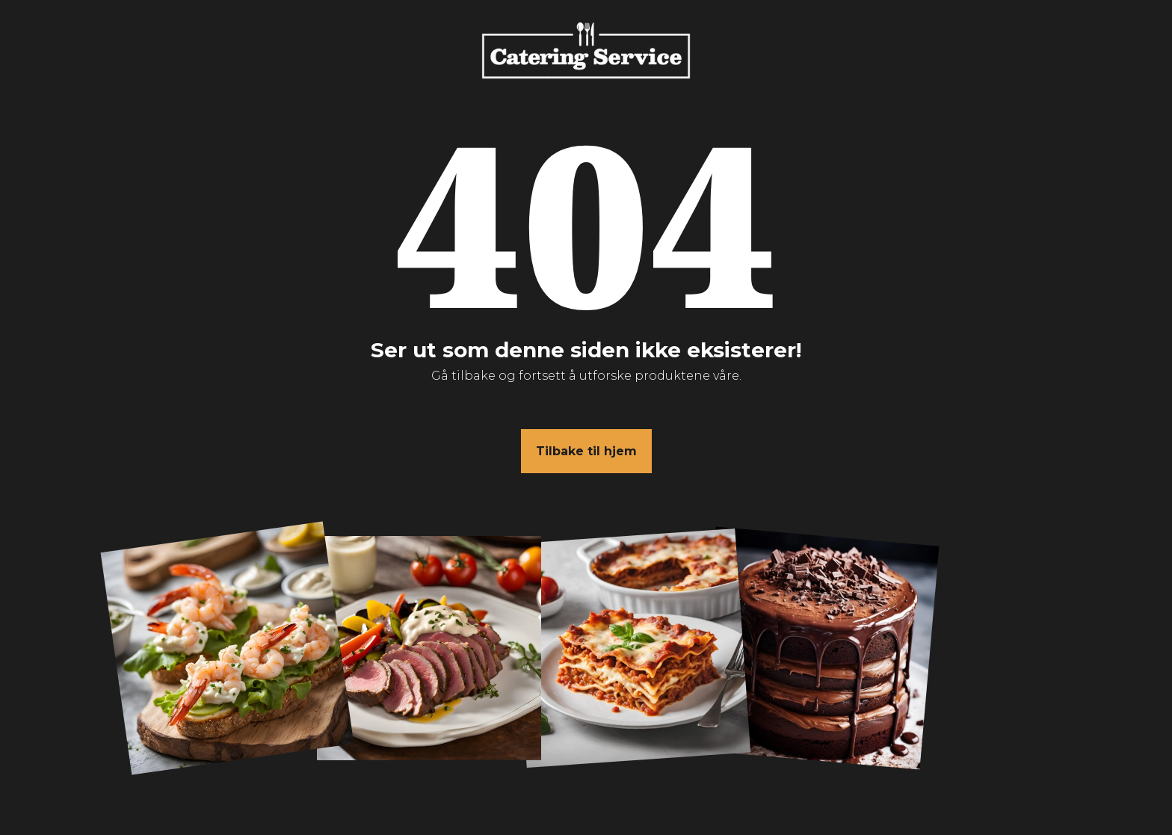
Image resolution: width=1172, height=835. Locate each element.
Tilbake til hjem (586, 451)
